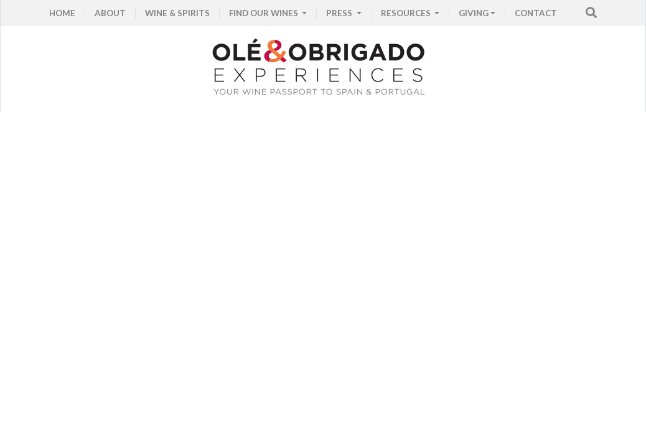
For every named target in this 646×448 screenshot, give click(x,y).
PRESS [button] (340, 13)
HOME (62, 13)
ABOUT (110, 13)
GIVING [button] (474, 13)
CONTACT (536, 13)
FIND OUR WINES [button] (264, 13)
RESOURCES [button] (407, 13)
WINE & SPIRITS (177, 13)
